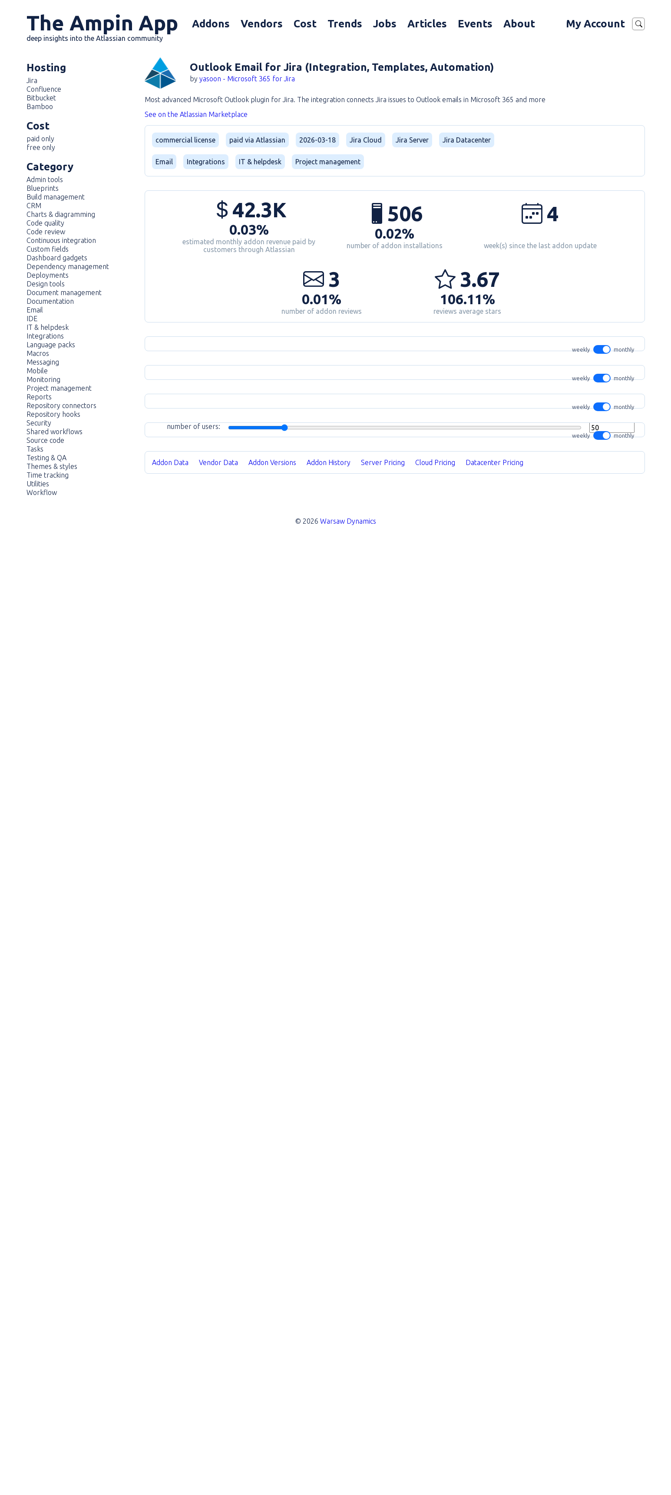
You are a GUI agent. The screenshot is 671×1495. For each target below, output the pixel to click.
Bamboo (39, 106)
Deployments (47, 275)
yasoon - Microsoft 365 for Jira (247, 79)
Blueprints (42, 188)
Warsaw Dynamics (348, 1470)
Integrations (45, 336)
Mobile (37, 371)
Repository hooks (53, 414)
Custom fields (47, 249)
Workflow (41, 492)
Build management (55, 197)
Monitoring (43, 379)
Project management (59, 388)
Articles (427, 24)
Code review (45, 232)
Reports (39, 397)
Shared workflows (54, 431)
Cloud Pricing (435, 1434)
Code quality (45, 223)
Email (34, 310)
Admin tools (44, 179)
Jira (31, 80)
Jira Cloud (366, 140)
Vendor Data (218, 1434)
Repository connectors (61, 405)
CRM (33, 205)
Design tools (45, 284)
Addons (211, 24)
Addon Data (170, 1434)
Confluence (43, 89)
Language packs (50, 345)
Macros (37, 353)
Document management (64, 292)
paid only (40, 139)
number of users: (401, 913)
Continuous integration (61, 240)
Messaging (42, 362)
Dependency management (67, 266)
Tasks (34, 449)
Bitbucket (41, 98)
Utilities (37, 484)
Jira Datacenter (467, 140)
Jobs (385, 24)
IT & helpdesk (47, 327)
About (519, 24)
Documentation (50, 301)
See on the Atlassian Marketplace (196, 114)
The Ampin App (102, 26)
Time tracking (47, 475)
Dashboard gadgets (56, 258)
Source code (45, 440)
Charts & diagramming (60, 214)
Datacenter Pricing (494, 1434)
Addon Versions (272, 1434)
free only (40, 147)
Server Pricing (383, 1434)
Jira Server (412, 140)
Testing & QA (46, 458)
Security (38, 423)
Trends (344, 24)
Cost (305, 24)
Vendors (262, 24)
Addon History (328, 1434)
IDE (31, 318)
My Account (595, 24)
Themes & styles (51, 466)
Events (475, 24)
